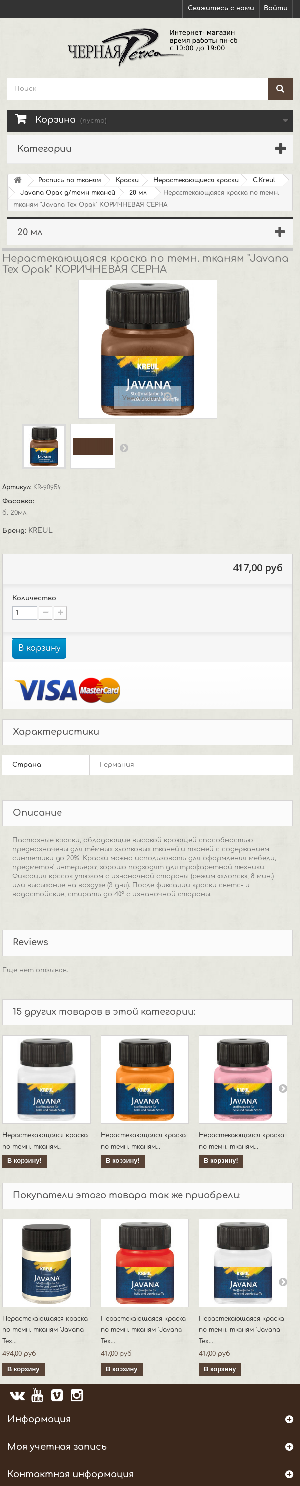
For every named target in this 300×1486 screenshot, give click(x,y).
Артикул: (17, 487)
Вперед (124, 448)
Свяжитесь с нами (221, 8)
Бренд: (15, 530)
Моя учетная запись (57, 1447)
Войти (276, 8)
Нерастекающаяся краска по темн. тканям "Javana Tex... (45, 1330)
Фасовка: (19, 501)
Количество (34, 598)
